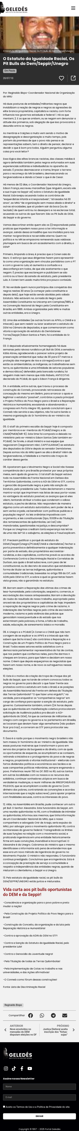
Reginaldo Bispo (13, 1005)
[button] (30, 1015)
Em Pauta (10, 70)
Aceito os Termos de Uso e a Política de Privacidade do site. (38, 1106)
